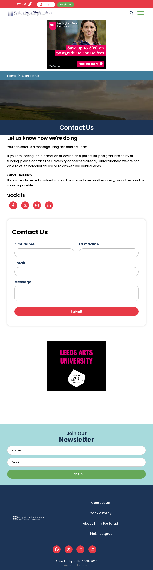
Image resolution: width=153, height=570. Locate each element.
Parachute (83, 565)
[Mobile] (140, 14)
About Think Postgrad (100, 523)
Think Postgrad (100, 533)
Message (22, 281)
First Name (24, 244)
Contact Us (100, 502)
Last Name (89, 244)
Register (65, 4)
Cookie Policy (100, 513)
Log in (46, 4)
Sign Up (77, 474)
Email (19, 262)
